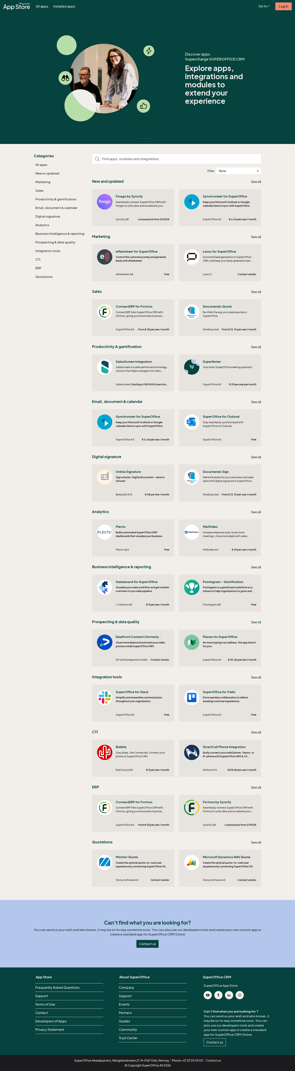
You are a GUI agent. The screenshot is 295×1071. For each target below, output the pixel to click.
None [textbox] (222, 171)
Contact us (147, 944)
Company (126, 987)
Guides (124, 1021)
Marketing (42, 182)
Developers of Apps (51, 1021)
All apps (42, 6)
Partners (125, 1013)
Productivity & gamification (55, 199)
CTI (37, 259)
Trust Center (128, 1038)
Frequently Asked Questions (57, 987)
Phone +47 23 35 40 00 (187, 1060)
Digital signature (47, 216)
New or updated (47, 173)
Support (41, 996)
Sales (39, 190)
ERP (38, 268)
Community (128, 1030)
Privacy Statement (49, 1030)
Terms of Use (45, 1004)
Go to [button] (263, 6)
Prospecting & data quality (55, 242)
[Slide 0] (144, 138)
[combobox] (238, 170)
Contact (41, 1013)
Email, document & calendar (56, 208)
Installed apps (64, 6)
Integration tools (47, 251)
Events (124, 1004)
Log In (283, 6)
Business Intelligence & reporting (59, 233)
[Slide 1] (150, 138)
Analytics (42, 225)
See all (256, 182)
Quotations (44, 276)
